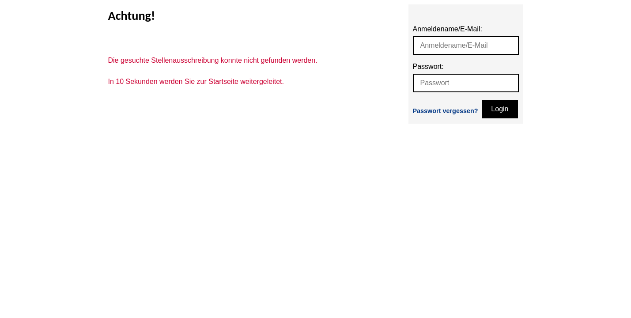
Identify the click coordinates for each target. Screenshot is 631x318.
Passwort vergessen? (445, 110)
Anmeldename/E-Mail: (447, 29)
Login (499, 109)
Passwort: (428, 66)
